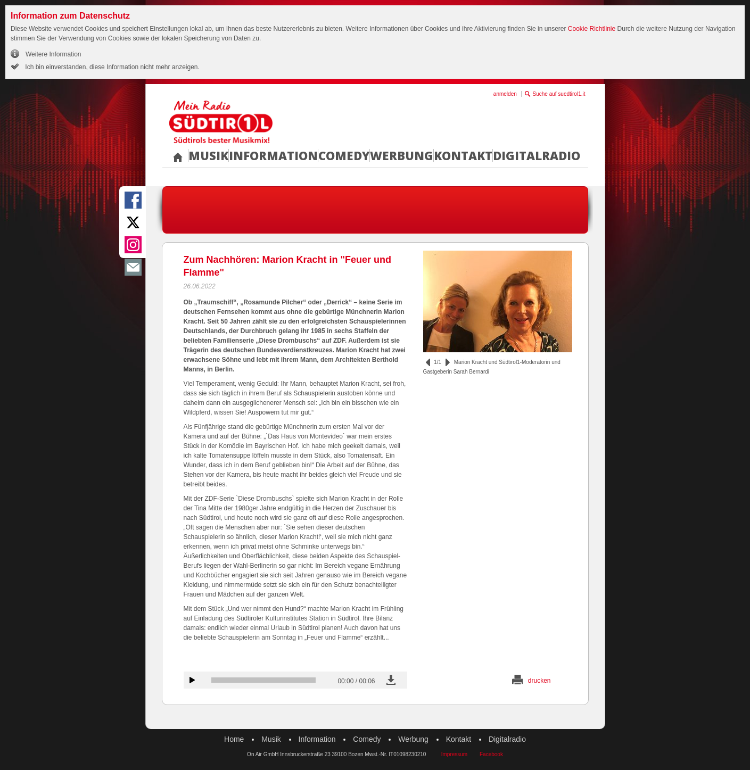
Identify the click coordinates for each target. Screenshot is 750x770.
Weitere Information (53, 54)
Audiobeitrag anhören (192, 680)
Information (273, 155)
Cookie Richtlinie (591, 28)
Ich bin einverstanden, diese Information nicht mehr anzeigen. (111, 67)
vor (447, 362)
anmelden (505, 94)
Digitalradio (536, 155)
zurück (428, 362)
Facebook (491, 754)
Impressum (454, 754)
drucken (539, 680)
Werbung (401, 155)
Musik (208, 155)
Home (234, 739)
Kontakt (463, 155)
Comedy (343, 155)
